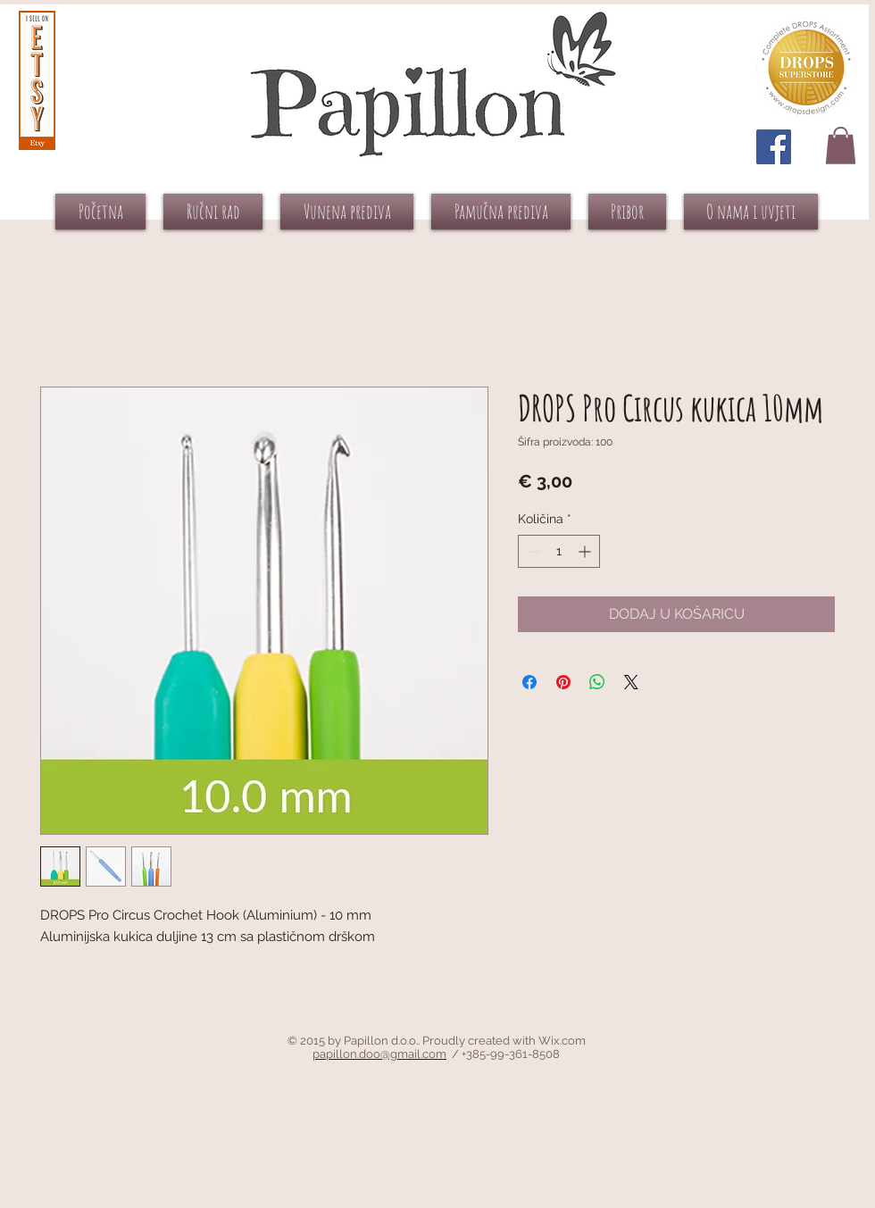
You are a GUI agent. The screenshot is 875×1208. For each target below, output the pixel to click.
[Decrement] (532, 551)
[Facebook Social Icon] (773, 146)
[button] (840, 145)
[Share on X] (631, 682)
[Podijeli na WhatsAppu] (597, 682)
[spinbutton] (559, 551)
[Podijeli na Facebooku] (529, 682)
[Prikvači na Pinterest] (563, 682)
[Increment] (586, 551)
